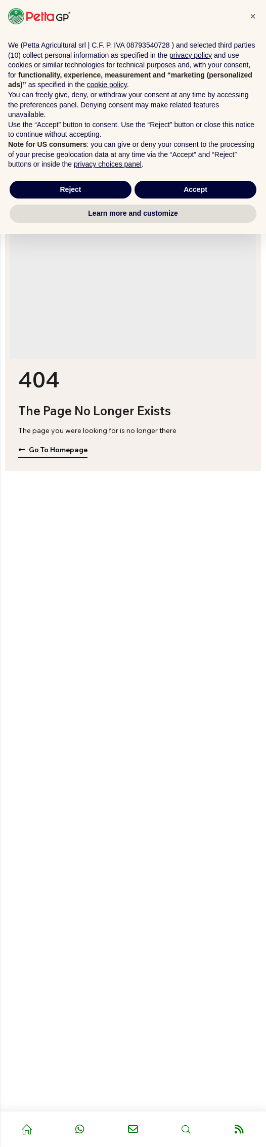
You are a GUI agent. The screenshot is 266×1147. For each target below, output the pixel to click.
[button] (253, 16)
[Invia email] (133, 1129)
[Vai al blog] (239, 1129)
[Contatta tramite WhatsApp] (80, 1129)
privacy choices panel (108, 164)
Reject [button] (70, 189)
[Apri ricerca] (186, 1129)
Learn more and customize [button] (133, 213)
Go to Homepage (52, 449)
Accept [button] (195, 189)
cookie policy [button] (107, 85)
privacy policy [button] (190, 55)
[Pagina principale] (27, 1129)
